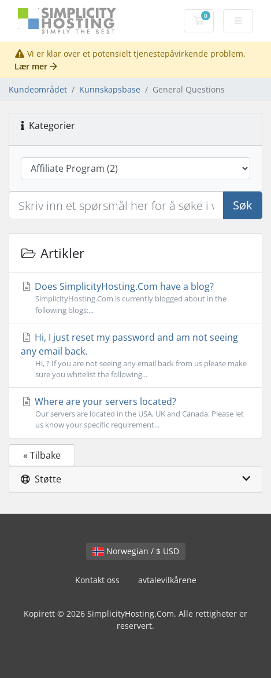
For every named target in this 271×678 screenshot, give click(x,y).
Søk (243, 205)
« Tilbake (42, 455)
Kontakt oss (97, 579)
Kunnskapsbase (109, 89)
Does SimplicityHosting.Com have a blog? (135, 297)
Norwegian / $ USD (135, 551)
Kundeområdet (38, 89)
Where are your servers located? (135, 412)
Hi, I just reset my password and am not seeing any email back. (135, 355)
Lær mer (35, 66)
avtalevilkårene (167, 579)
